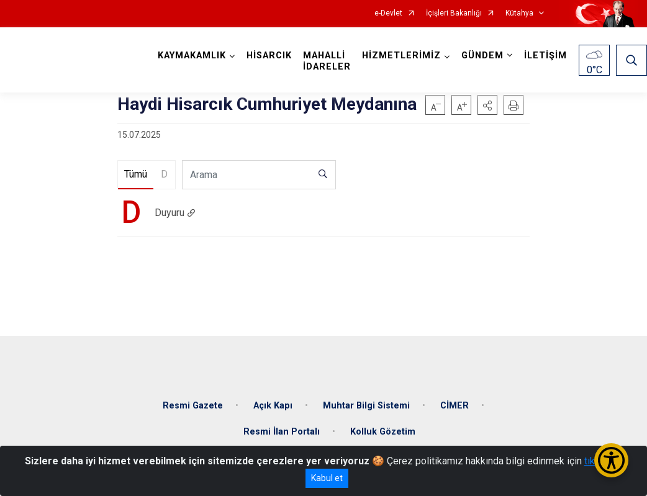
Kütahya (519, 13)
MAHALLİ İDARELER (327, 61)
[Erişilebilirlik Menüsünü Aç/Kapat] (611, 460)
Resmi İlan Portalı (281, 431)
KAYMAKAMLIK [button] (192, 55)
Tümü (135, 174)
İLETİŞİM (545, 55)
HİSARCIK (269, 55)
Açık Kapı (272, 405)
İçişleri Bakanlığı (454, 13)
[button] (487, 105)
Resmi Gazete (193, 405)
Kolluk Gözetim (382, 431)
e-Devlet (388, 13)
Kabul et (327, 478)
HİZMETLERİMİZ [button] (401, 55)
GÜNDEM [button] (482, 55)
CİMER (454, 405)
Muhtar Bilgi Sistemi (366, 405)
